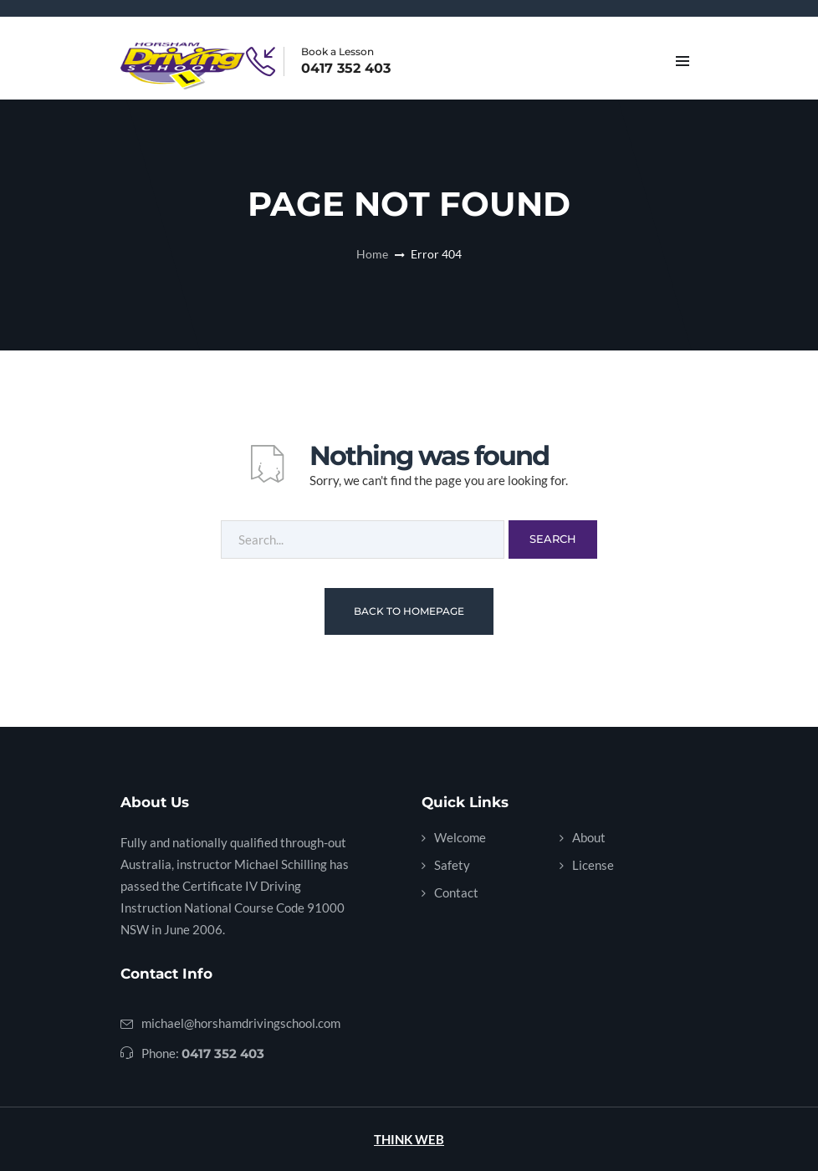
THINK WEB (409, 1139)
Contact (456, 892)
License (593, 864)
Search (552, 538)
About (589, 837)
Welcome (460, 837)
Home (372, 254)
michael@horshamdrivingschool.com (240, 1022)
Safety (452, 864)
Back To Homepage (409, 611)
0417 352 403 (346, 68)
